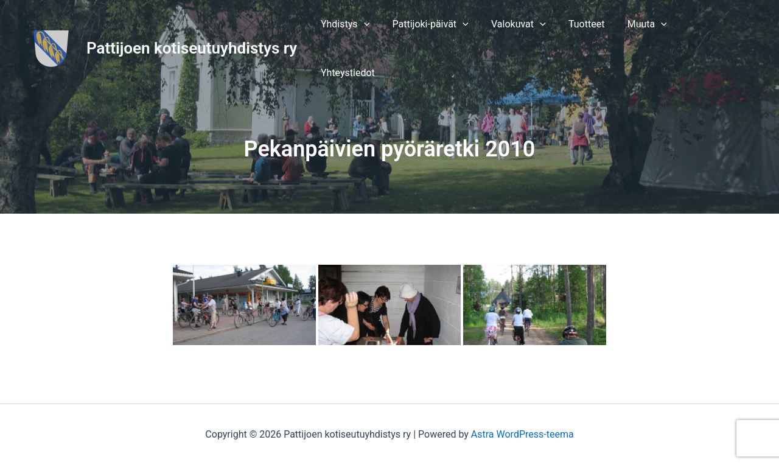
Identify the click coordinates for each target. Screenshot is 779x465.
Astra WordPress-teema (522, 434)
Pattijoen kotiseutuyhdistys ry (191, 27)
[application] (381, 28)
